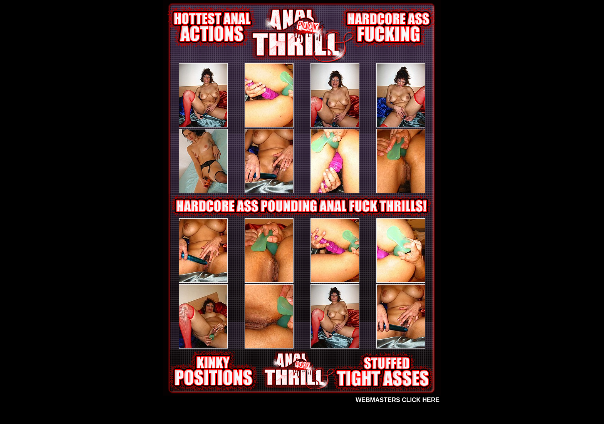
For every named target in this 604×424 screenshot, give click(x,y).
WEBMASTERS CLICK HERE (398, 400)
